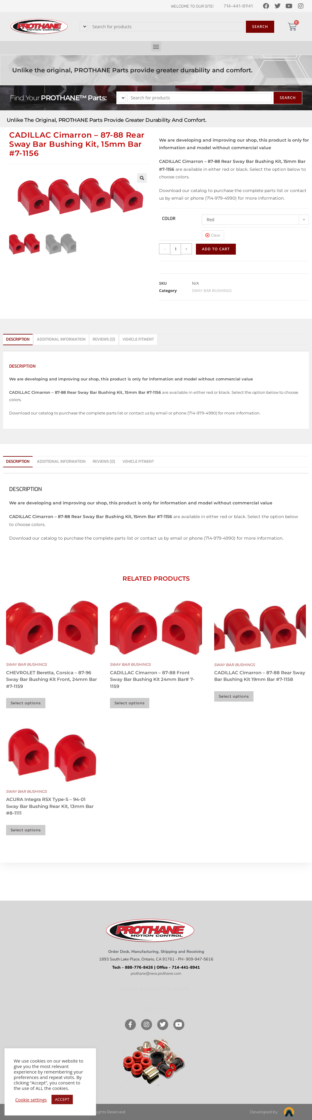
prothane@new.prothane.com (156, 973)
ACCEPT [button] (62, 1099)
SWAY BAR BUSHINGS (212, 290)
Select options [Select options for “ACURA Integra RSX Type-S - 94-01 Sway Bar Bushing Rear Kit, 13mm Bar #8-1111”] (26, 830)
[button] (156, 46)
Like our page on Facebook (153, 988)
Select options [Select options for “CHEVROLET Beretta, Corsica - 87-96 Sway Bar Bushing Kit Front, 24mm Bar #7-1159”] (26, 703)
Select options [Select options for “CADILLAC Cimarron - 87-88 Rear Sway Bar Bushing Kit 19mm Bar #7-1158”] (234, 696)
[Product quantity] (175, 249)
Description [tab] (18, 339)
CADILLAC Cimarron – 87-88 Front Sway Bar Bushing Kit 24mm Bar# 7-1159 (152, 679)
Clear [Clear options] (215, 235)
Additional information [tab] (61, 339)
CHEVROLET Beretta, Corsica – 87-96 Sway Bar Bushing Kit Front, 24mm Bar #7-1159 (51, 679)
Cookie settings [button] (31, 1099)
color (169, 219)
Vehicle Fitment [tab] (138, 339)
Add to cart (216, 249)
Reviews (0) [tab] (104, 339)
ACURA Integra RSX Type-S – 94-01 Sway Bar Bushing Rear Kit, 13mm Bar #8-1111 (50, 806)
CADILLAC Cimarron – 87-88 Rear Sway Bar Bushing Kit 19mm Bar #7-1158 (259, 676)
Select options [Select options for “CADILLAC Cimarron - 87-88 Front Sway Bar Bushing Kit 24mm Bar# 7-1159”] (130, 703)
